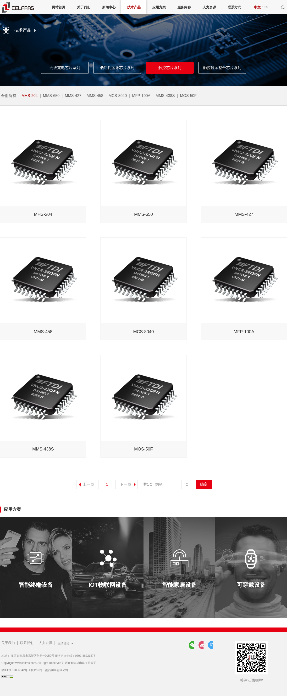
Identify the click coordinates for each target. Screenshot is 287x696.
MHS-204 (30, 96)
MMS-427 (73, 96)
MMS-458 (95, 96)
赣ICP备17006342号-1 (15, 670)
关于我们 (8, 643)
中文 (257, 7)
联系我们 (26, 643)
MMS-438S (165, 96)
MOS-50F (188, 96)
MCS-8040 (118, 96)
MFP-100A (141, 96)
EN (266, 7)
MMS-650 (51, 96)
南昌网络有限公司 (56, 670)
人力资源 (45, 643)
